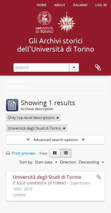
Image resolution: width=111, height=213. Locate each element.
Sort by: (26, 162)
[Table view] (66, 153)
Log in (101, 4)
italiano (80, 4)
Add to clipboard (99, 177)
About (59, 4)
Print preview (20, 153)
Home (41, 4)
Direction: (68, 162)
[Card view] (54, 153)
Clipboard (98, 67)
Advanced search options (56, 139)
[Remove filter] (58, 117)
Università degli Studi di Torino (47, 177)
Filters (19, 87)
